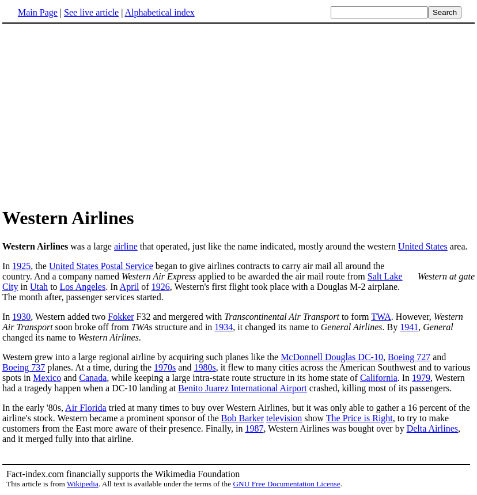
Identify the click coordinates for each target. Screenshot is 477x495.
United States (423, 246)
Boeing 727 (409, 357)
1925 (21, 266)
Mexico (47, 378)
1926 (161, 287)
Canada (93, 378)
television (284, 418)
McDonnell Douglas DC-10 (332, 357)
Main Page (38, 12)
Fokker (121, 317)
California (379, 378)
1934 (223, 327)
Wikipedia (83, 483)
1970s (165, 367)
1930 (21, 317)
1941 (409, 327)
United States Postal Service (101, 266)
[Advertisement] (238, 114)
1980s (204, 367)
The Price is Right (359, 418)
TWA (381, 317)
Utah (39, 287)
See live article (91, 12)
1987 (254, 428)
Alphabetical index (159, 12)
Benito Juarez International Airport (242, 388)
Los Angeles (83, 287)
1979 (421, 378)
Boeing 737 (23, 367)
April (129, 287)
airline (126, 246)
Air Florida (86, 408)
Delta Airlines (432, 428)
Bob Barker (242, 418)
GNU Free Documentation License (286, 483)
